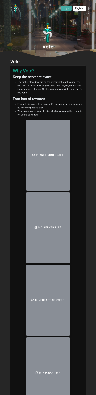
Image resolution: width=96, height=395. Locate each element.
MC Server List (48, 227)
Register (79, 8)
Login (66, 8)
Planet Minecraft (48, 155)
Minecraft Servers (48, 300)
